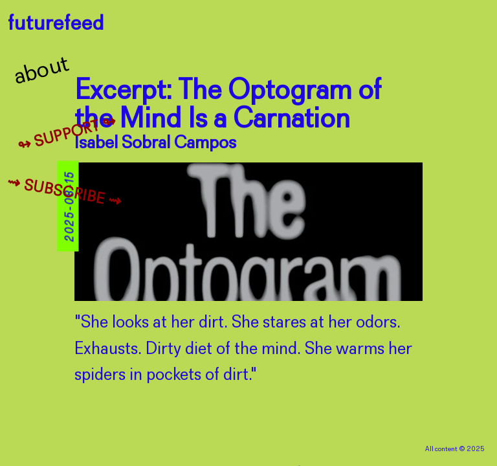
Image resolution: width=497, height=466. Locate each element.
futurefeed (56, 24)
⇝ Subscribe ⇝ (64, 193)
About (42, 71)
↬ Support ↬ (67, 134)
